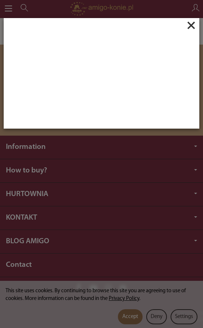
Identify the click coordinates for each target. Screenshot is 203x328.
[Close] (191, 25)
